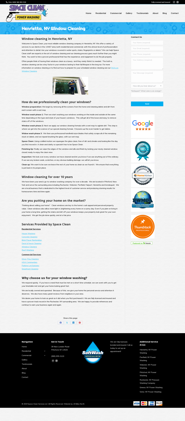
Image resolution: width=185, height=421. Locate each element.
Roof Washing (28, 250)
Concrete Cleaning (29, 237)
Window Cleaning (29, 247)
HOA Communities (29, 262)
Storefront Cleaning (30, 269)
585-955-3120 (21, 2)
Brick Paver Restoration (32, 240)
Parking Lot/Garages (30, 265)
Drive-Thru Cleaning (30, 259)
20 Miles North (78, 404)
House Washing (28, 233)
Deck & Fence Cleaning (31, 243)
